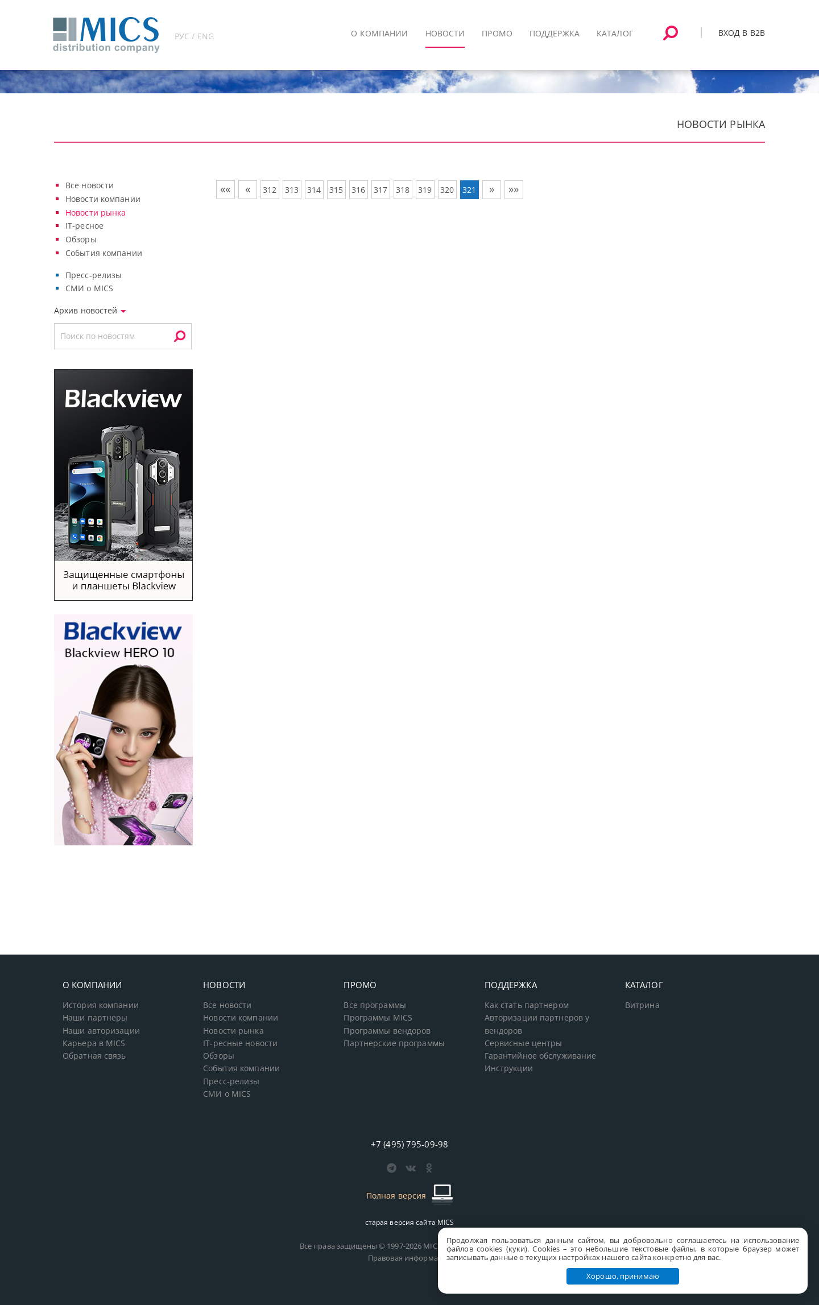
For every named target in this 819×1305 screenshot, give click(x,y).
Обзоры (81, 239)
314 (314, 189)
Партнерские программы (394, 1043)
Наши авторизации (101, 1031)
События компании (103, 252)
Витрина (642, 1005)
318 (403, 189)
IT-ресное (84, 225)
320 (447, 189)
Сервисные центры (523, 1043)
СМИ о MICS (89, 288)
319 (425, 189)
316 (358, 189)
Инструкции (509, 1068)
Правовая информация (409, 1258)
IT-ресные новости (240, 1043)
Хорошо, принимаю (622, 1276)
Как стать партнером (527, 1005)
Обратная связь (94, 1056)
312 (269, 189)
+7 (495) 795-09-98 (409, 1144)
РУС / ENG (194, 36)
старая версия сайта (409, 1222)
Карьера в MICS (94, 1043)
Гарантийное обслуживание (541, 1056)
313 (292, 189)
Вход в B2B (741, 32)
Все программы (375, 1005)
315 (336, 189)
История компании (101, 1005)
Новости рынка (95, 212)
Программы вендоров (387, 1031)
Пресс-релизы (93, 275)
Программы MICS (378, 1018)
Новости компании (102, 198)
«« (225, 188)
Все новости (89, 185)
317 (380, 189)
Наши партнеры (95, 1018)
